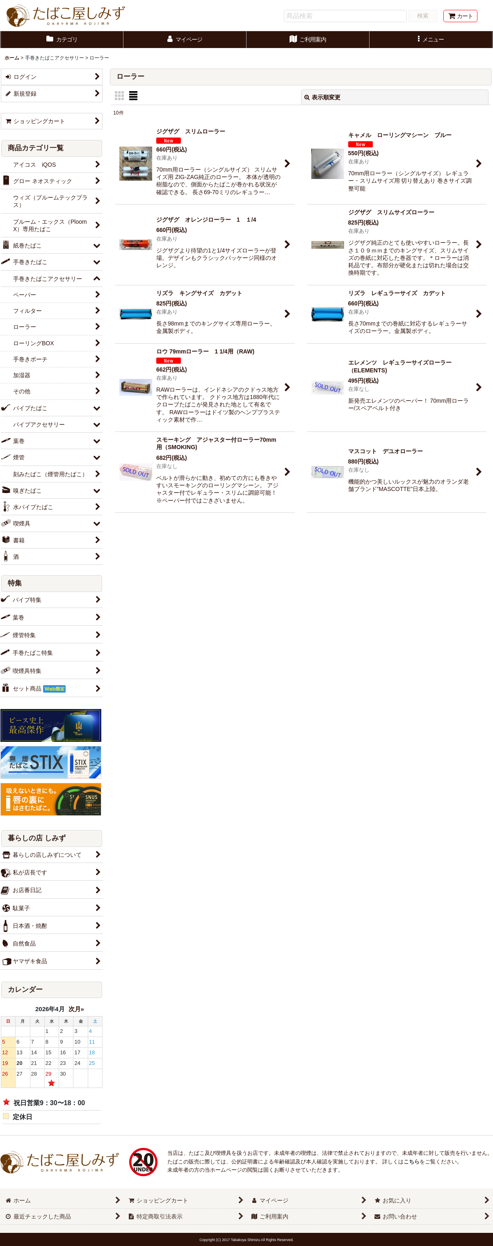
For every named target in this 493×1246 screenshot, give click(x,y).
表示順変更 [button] (322, 97)
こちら (412, 1162)
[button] (431, 39)
